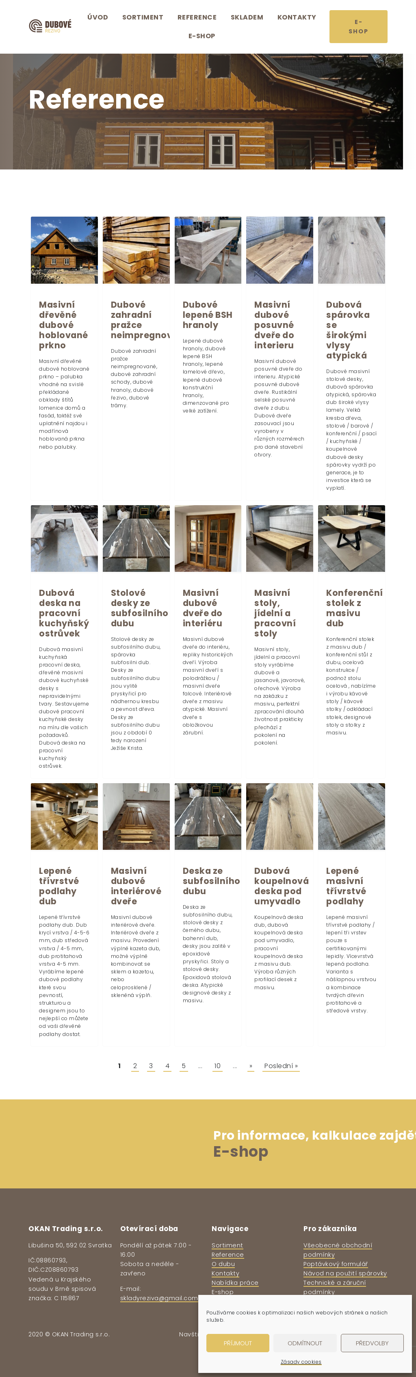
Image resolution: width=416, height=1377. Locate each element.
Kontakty (296, 17)
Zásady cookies (301, 1361)
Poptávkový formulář (335, 1264)
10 (217, 1066)
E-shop (201, 36)
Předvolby (372, 1343)
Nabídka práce (235, 1283)
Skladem (247, 17)
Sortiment (143, 17)
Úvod (97, 17)
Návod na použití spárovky (345, 1273)
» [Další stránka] (251, 1066)
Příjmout (238, 1343)
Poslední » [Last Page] (281, 1066)
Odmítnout (305, 1343)
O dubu (223, 1264)
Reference (197, 17)
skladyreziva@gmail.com (159, 1298)
